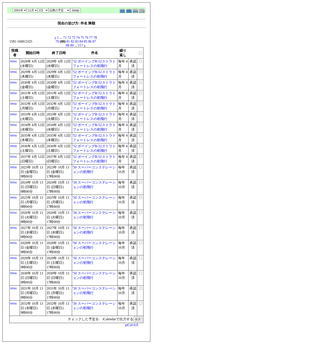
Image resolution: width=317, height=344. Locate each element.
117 (80, 45)
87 (94, 41)
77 (91, 37)
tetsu (13, 61)
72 (69, 37)
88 (67, 45)
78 (95, 37)
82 (72, 41)
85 (85, 41)
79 (57, 41)
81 (68, 41)
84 (81, 41)
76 (86, 37)
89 (72, 45)
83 (77, 41)
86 (90, 41)
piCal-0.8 (131, 325)
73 (73, 37)
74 (78, 37)
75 (82, 37)
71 (65, 37)
